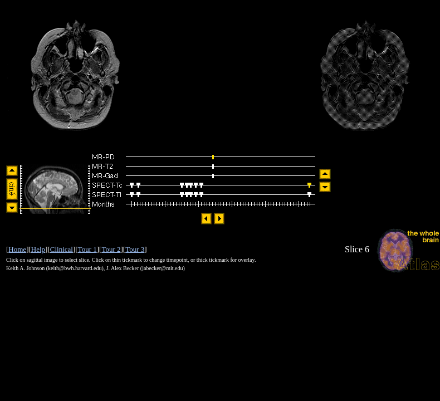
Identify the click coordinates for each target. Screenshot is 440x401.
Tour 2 (110, 249)
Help (38, 249)
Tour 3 (134, 249)
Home (17, 249)
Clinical (61, 249)
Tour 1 (87, 249)
